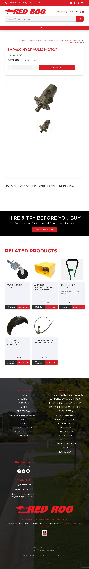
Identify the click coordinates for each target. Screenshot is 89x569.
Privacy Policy (24, 427)
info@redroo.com (25, 489)
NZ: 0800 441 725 (34, 3)
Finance (24, 423)
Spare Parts (31, 40)
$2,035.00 (45, 302)
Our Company (24, 411)
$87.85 (45, 357)
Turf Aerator (65, 432)
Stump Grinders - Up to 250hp (65, 407)
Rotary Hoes (65, 423)
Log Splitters (65, 411)
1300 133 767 (25, 485)
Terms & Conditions (24, 432)
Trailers (65, 448)
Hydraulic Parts (79, 40)
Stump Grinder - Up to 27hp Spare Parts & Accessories (55, 40)
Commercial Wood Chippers (65, 399)
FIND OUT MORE (44, 230)
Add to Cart (57, 67)
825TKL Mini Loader (65, 415)
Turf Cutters (65, 440)
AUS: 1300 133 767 (14, 3)
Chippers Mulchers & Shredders (65, 395)
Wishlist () (62, 12)
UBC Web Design (48, 550)
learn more (23, 307)
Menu (44, 28)
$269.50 (72, 302)
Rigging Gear (65, 452)
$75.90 (17, 357)
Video (24, 407)
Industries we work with (24, 415)
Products (24, 403)
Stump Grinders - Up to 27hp (65, 403)
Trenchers (65, 427)
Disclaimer (24, 436)
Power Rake (65, 436)
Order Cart (23, 399)
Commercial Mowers (65, 444)
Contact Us (24, 419)
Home (23, 40)
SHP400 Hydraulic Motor (76, 42)
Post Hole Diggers (65, 419)
